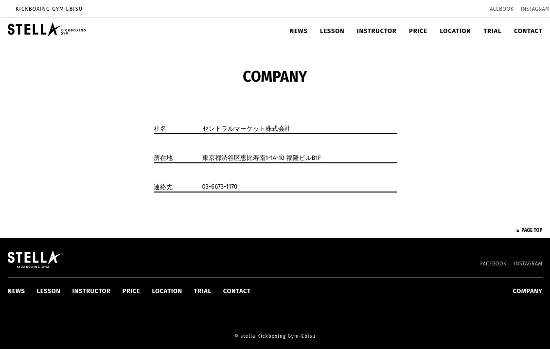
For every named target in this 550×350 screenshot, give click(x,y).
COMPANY (528, 291)
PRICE (418, 31)
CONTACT (528, 31)
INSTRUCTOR (377, 31)
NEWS (299, 31)
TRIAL (492, 31)
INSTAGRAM (535, 9)
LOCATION (455, 31)
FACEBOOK (500, 9)
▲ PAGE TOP (529, 230)
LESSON (332, 31)
